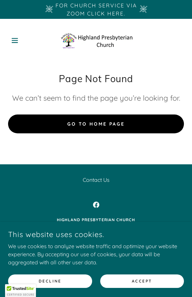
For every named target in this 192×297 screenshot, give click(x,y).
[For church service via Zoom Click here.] (96, 9)
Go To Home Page (96, 124)
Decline (50, 281)
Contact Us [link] (96, 179)
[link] (96, 40)
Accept (142, 281)
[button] (21, 40)
